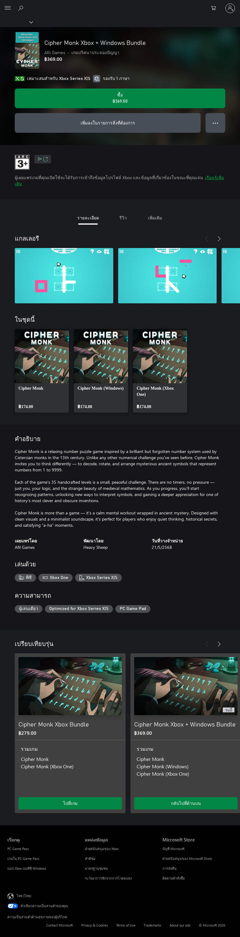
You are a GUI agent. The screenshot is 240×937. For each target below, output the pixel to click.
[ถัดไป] (219, 238)
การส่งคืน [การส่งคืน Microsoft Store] (169, 868)
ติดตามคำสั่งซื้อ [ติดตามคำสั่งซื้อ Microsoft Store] (173, 878)
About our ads (180, 925)
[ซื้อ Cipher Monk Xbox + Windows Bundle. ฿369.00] (120, 98)
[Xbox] (16, 22)
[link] (42, 371)
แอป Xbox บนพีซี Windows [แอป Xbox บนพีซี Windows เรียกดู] (26, 868)
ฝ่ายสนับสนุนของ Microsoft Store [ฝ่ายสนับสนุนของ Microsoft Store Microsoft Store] (187, 858)
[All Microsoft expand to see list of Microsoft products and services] (7, 8)
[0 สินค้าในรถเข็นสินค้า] (215, 8)
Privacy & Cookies (94, 925)
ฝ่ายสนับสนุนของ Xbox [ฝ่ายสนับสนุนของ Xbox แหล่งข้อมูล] (101, 849)
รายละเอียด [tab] (88, 218)
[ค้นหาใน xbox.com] (21, 8)
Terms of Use (125, 925)
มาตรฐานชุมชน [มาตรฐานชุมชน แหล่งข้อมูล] (96, 868)
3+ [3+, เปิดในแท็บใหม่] (43, 159)
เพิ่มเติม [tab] (155, 218)
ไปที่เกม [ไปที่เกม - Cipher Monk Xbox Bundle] (70, 803)
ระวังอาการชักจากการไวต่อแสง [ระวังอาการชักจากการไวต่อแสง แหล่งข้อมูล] (108, 878)
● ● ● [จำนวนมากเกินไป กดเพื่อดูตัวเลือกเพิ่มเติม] (215, 122)
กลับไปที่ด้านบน (186, 803)
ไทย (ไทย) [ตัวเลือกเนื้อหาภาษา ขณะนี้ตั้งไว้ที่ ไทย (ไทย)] (24, 896)
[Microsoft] (120, 4)
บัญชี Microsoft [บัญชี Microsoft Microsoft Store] (173, 849)
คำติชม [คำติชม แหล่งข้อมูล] (90, 858)
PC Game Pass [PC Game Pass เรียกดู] (18, 849)
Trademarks (152, 925)
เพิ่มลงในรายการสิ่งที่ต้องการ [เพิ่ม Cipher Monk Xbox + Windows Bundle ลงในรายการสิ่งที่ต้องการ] (108, 123)
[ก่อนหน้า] (207, 238)
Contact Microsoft (59, 925)
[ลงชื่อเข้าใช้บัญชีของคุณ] (230, 8)
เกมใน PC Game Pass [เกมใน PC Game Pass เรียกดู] (23, 858)
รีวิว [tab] (123, 218)
